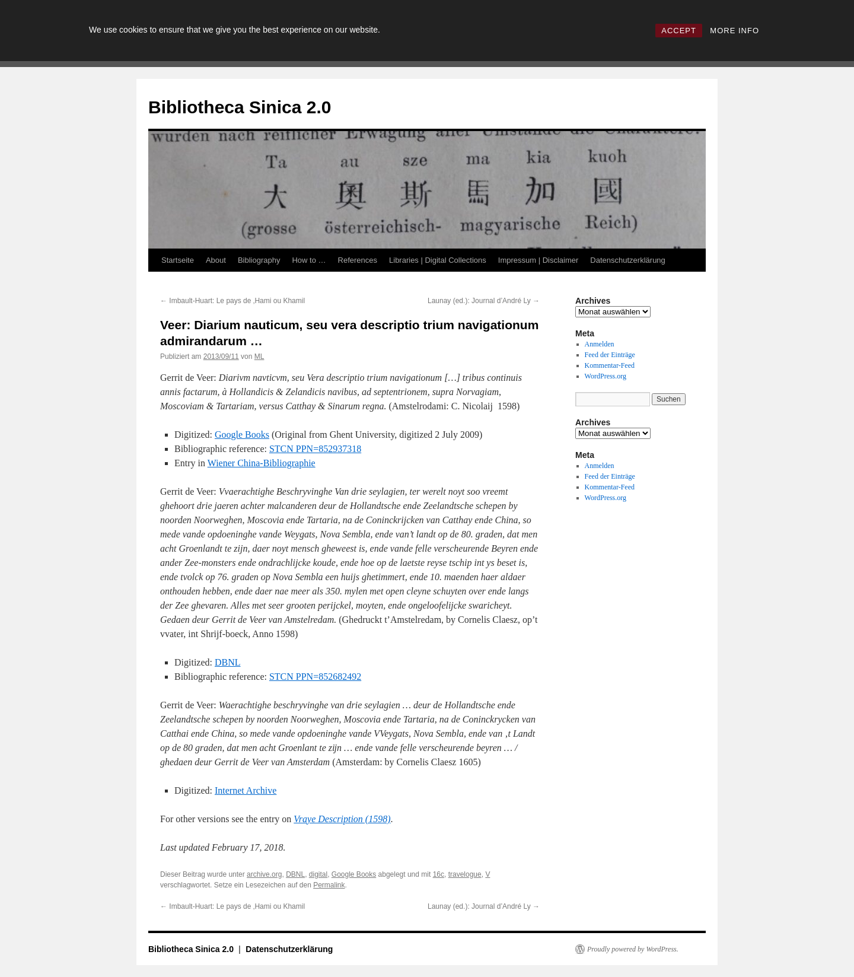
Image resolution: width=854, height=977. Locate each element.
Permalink (329, 885)
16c (438, 874)
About (216, 260)
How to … (309, 260)
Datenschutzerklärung (627, 260)
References (357, 260)
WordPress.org (605, 376)
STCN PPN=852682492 (315, 677)
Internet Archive (245, 790)
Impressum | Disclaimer (538, 260)
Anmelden (599, 344)
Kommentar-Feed (610, 365)
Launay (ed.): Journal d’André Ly (484, 301)
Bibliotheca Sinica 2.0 (239, 107)
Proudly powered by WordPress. (632, 949)
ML (259, 356)
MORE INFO (734, 30)
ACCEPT (678, 30)
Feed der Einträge (610, 355)
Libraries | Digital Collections (437, 260)
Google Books (242, 434)
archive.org (264, 874)
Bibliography (259, 260)
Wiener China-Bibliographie (262, 463)
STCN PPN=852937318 (315, 449)
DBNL (228, 662)
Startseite (177, 260)
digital (318, 874)
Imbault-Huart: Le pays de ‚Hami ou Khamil (232, 301)
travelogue (465, 874)
